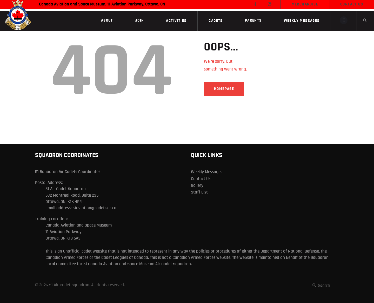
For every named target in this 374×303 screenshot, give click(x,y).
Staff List (199, 192)
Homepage (224, 89)
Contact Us (200, 178)
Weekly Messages (206, 172)
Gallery (197, 185)
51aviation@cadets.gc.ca (94, 208)
